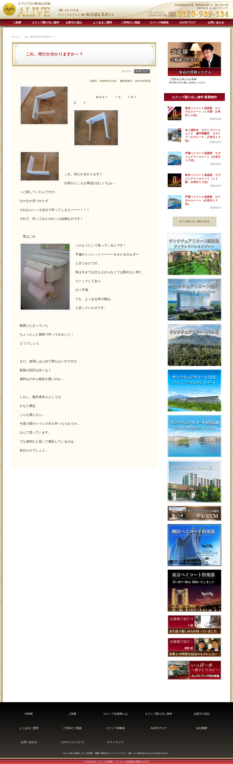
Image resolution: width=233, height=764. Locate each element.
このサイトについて (72, 742)
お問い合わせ (216, 22)
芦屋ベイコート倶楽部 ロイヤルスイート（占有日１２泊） (202, 200)
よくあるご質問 (102, 22)
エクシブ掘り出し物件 (45, 22)
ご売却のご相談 (130, 22)
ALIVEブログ (188, 22)
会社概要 (201, 728)
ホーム (15, 36)
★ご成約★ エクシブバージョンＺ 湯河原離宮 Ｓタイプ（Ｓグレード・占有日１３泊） (202, 135)
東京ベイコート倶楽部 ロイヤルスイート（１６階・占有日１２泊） (202, 112)
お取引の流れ (74, 22)
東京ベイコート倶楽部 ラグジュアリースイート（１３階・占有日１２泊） (202, 178)
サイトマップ (115, 742)
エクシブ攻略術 (159, 22)
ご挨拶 (17, 22)
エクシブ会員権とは (115, 713)
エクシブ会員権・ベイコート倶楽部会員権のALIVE (123, 761)
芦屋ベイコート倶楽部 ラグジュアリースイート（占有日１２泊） (202, 157)
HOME (29, 713)
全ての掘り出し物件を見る (195, 221)
